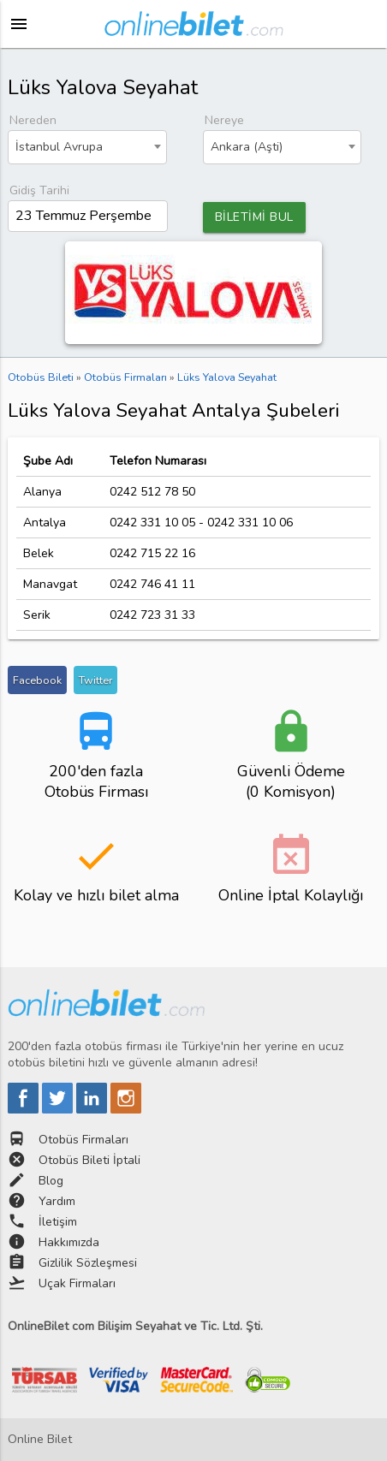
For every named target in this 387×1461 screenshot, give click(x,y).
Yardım (57, 1201)
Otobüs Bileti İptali (89, 1160)
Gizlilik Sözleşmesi (88, 1263)
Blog (51, 1181)
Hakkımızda (69, 1242)
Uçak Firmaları (77, 1283)
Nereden (33, 120)
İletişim (58, 1222)
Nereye (224, 120)
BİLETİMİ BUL (254, 217)
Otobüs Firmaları (83, 1139)
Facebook (37, 680)
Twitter (95, 680)
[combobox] (87, 147)
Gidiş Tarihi (39, 190)
